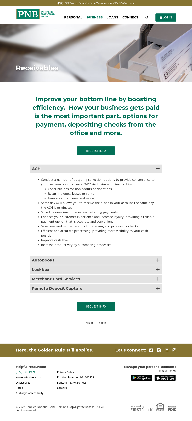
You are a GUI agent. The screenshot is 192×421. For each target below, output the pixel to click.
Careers (62, 390)
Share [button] (89, 325)
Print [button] (103, 325)
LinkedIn (166, 352)
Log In (166, 17)
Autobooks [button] (44, 260)
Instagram (174, 352)
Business (95, 17)
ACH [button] (36, 168)
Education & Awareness (72, 385)
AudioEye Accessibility (30, 395)
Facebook (151, 352)
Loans (112, 17)
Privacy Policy (65, 374)
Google (142, 380)
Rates (19, 390)
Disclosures (23, 385)
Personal (73, 17)
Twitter (159, 352)
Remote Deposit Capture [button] (59, 290)
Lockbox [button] (41, 270)
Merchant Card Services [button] (58, 280)
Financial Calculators (29, 379)
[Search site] (147, 17)
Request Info (96, 151)
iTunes (165, 380)
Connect (130, 17)
